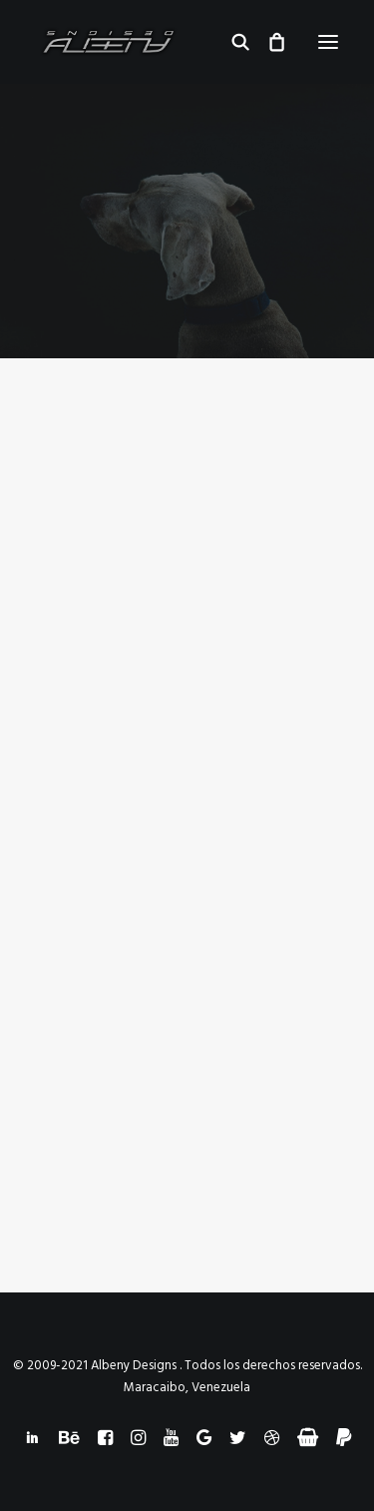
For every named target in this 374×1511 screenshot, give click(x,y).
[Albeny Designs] (108, 42)
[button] (328, 42)
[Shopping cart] (267, 42)
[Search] (231, 42)
